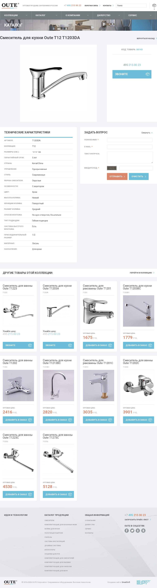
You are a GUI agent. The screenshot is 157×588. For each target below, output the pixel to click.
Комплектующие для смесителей (59, 558)
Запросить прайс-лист (137, 520)
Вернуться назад (146, 38)
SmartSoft (126, 582)
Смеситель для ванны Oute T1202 (18, 362)
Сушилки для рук (52, 554)
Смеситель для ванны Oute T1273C (58, 436)
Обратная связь (91, 6)
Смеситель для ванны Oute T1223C (18, 436)
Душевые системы (53, 546)
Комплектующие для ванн (56, 571)
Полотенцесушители (54, 533)
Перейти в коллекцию (141, 273)
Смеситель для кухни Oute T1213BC (57, 362)
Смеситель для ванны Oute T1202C (138, 362)
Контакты (107, 6)
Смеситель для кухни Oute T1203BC (137, 287)
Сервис (132, 15)
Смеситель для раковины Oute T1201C (98, 362)
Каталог (41, 15)
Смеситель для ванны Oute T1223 (18, 287)
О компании (73, 15)
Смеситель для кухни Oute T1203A (57, 287)
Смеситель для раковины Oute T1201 (97, 287)
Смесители (49, 520)
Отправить (116, 176)
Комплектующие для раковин (58, 562)
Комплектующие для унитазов (58, 566)
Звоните (121, 74)
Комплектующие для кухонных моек (61, 525)
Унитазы (48, 537)
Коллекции (11, 15)
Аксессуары (50, 550)
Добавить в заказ (96, 345)
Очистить (137, 176)
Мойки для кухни (52, 529)
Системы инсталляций (55, 541)
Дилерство (103, 15)
